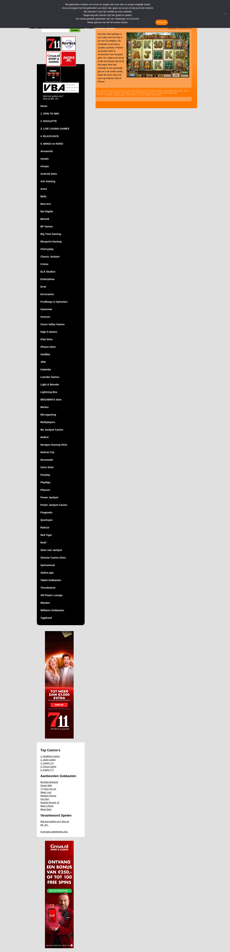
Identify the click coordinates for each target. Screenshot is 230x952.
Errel (43, 286)
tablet (148, 95)
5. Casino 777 (47, 770)
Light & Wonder (49, 384)
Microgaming (48, 414)
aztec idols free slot (117, 91)
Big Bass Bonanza (49, 782)
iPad (128, 95)
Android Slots (48, 173)
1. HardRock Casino (50, 756)
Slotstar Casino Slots (53, 557)
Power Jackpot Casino (53, 505)
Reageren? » (157, 95)
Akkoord (161, 22)
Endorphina (47, 279)
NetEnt (44, 437)
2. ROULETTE (48, 121)
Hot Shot (44, 799)
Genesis (45, 316)
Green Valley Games (52, 324)
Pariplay (45, 474)
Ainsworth (46, 151)
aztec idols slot (114, 93)
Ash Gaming (47, 181)
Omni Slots (47, 467)
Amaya (44, 166)
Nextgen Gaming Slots (53, 444)
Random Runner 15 (49, 802)
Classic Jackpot (49, 256)
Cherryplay (47, 249)
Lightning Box (48, 392)
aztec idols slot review (129, 93)
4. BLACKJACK (49, 136)
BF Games (46, 226)
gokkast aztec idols (147, 93)
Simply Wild (46, 785)
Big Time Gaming (50, 234)
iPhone (133, 95)
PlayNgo (45, 482)
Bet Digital (46, 211)
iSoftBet (45, 354)
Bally (43, 196)
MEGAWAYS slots (51, 399)
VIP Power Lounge (51, 595)
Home (43, 106)
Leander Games (49, 377)
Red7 (43, 542)
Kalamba (45, 369)
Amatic (44, 158)
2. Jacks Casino (48, 759)
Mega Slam (45, 809)
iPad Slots (46, 339)
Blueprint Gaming (50, 241)
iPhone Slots (48, 346)
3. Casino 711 (47, 763)
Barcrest (45, 203)
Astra (43, 188)
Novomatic (46, 459)
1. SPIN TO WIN (49, 113)
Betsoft (44, 219)
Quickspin (46, 520)
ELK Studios (47, 271)
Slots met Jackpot (51, 550)
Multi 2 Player (47, 806)
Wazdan (45, 602)
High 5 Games (48, 331)
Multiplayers (47, 422)
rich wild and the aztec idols (166, 93)
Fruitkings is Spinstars (54, 301)
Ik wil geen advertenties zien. (54, 832)
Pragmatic (46, 512)
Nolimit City (47, 452)
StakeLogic (47, 572)
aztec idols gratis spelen (173, 91)
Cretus (44, 264)
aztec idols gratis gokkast (152, 91)
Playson (45, 489)
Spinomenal (47, 565)
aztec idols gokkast (134, 91)
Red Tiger (46, 535)
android (109, 95)
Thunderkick (47, 587)
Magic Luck (45, 792)
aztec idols (104, 91)
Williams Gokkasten (52, 610)
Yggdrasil (46, 617)
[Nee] (225, 14)
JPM (43, 362)
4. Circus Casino (48, 766)
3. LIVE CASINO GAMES (54, 128)
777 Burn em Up (48, 789)
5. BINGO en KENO (51, 143)
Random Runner (48, 795)
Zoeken (75, 30)
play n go (141, 95)
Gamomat (46, 309)
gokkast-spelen (119, 95)
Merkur (44, 407)
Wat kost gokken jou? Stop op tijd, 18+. (54, 823)
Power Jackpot (49, 497)
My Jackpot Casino (51, 429)
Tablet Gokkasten (50, 580)
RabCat (44, 527)
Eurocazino (47, 294)
